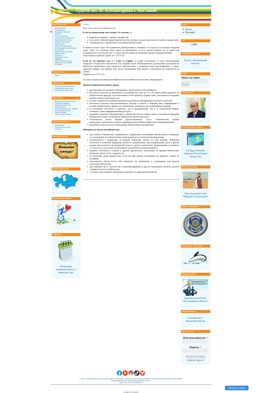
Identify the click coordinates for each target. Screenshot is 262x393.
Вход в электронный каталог (195, 62)
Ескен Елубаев (60, 112)
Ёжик (57, 75)
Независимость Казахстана (65, 101)
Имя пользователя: (195, 337)
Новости (58, 34)
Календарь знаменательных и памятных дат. (66, 269)
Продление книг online (63, 63)
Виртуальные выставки (64, 52)
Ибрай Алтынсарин (62, 42)
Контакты (58, 64)
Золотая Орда (60, 107)
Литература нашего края (64, 88)
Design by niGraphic (131, 392)
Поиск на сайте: (190, 77)
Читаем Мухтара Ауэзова (64, 86)
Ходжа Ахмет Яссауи (63, 114)
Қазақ (188, 29)
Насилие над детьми (62, 127)
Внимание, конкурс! (62, 32)
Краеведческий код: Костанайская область (195, 299)
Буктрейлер (59, 50)
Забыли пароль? (196, 360)
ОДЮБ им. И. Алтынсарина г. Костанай (116, 10)
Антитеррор (59, 125)
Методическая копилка (63, 46)
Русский (190, 32)
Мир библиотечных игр (64, 90)
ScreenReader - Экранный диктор (195, 319)
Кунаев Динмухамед (62, 110)
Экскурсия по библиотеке (64, 38)
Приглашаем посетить (63, 40)
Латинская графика (62, 103)
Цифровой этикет (61, 57)
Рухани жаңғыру (61, 36)
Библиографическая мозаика (66, 48)
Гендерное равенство (63, 105)
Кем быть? (59, 55)
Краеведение (60, 44)
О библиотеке (60, 30)
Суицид (58, 129)
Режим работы (60, 28)
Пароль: (195, 347)
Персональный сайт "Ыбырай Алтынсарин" (195, 195)
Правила (58, 59)
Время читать (60, 53)
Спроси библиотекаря (63, 61)
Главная (86, 24)
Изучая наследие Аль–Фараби (66, 109)
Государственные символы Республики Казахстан (195, 153)
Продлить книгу (236, 388)
